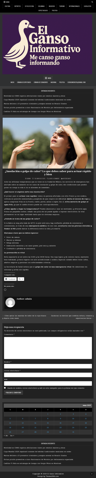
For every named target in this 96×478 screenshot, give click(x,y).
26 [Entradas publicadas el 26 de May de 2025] (10, 432)
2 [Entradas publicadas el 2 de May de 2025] (60, 414)
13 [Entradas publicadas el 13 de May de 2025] (23, 423)
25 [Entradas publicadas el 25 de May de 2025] (86, 427)
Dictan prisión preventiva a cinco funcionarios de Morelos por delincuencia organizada (38, 107)
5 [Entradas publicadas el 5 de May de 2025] (10, 418)
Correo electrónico (12, 370)
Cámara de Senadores (41, 82)
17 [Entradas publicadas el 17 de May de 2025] (73, 423)
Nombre (7, 362)
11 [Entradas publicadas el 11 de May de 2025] (86, 418)
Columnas (41, 6)
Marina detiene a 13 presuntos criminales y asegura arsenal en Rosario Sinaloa (35, 104)
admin (29, 178)
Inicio (12, 82)
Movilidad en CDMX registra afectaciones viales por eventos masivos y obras (34, 96)
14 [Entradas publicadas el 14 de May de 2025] (35, 423)
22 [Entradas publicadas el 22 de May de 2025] (48, 427)
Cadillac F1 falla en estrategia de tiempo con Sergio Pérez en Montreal (32, 111)
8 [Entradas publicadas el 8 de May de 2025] (47, 418)
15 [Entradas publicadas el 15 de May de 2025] (48, 423)
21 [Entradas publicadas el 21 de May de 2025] (35, 427)
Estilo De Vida (29, 6)
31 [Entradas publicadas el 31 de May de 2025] (73, 432)
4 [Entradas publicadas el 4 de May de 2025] (85, 414)
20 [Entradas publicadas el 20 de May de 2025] (23, 427)
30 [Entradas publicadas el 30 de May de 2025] (60, 432)
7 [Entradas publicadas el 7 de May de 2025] (35, 418)
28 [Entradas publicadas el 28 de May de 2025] (35, 432)
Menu (7, 2)
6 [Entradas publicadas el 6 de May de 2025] (22, 418)
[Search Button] (92, 2)
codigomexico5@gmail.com (76, 82)
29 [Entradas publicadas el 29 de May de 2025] (48, 432)
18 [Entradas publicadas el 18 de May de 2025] (86, 423)
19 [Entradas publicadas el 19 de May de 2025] (10, 427)
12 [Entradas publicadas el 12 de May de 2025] (10, 423)
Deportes (17, 6)
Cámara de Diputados (24, 82)
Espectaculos (43, 10)
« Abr (6, 435)
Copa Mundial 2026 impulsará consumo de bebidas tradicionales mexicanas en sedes (37, 100)
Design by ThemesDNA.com (48, 476)
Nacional (53, 82)
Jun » (12, 435)
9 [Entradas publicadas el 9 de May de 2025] (60, 418)
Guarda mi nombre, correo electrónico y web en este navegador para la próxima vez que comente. (46, 388)
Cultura (7, 6)
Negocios (52, 6)
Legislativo (87, 6)
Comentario (9, 334)
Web (5, 379)
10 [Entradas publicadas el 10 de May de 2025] (73, 418)
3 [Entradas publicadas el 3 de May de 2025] (73, 414)
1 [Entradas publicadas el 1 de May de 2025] (47, 414)
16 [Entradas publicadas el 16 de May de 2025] (60, 423)
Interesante (67, 178)
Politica (54, 10)
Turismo (62, 6)
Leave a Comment (54, 178)
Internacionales (74, 6)
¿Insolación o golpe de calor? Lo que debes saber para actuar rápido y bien (48, 172)
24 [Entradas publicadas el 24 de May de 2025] (73, 427)
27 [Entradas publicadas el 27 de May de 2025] (23, 432)
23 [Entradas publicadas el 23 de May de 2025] (60, 427)
